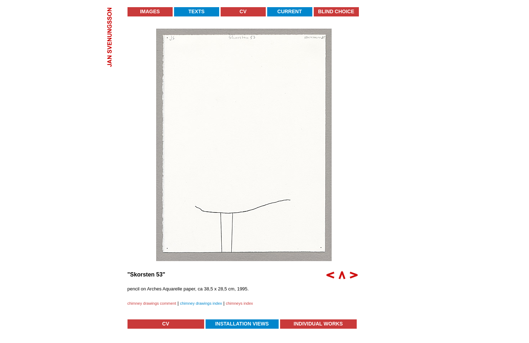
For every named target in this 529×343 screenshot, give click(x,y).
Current (289, 11)
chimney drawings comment (152, 303)
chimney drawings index (201, 303)
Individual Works (318, 324)
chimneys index (239, 303)
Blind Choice (336, 11)
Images (150, 11)
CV (243, 11)
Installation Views (242, 324)
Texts (196, 11)
